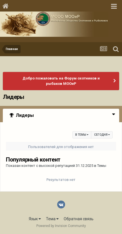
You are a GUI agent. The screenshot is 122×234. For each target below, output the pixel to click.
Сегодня (102, 134)
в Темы (81, 134)
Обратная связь (79, 219)
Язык (35, 219)
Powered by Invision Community (61, 226)
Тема (52, 219)
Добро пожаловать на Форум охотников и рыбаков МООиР (61, 81)
